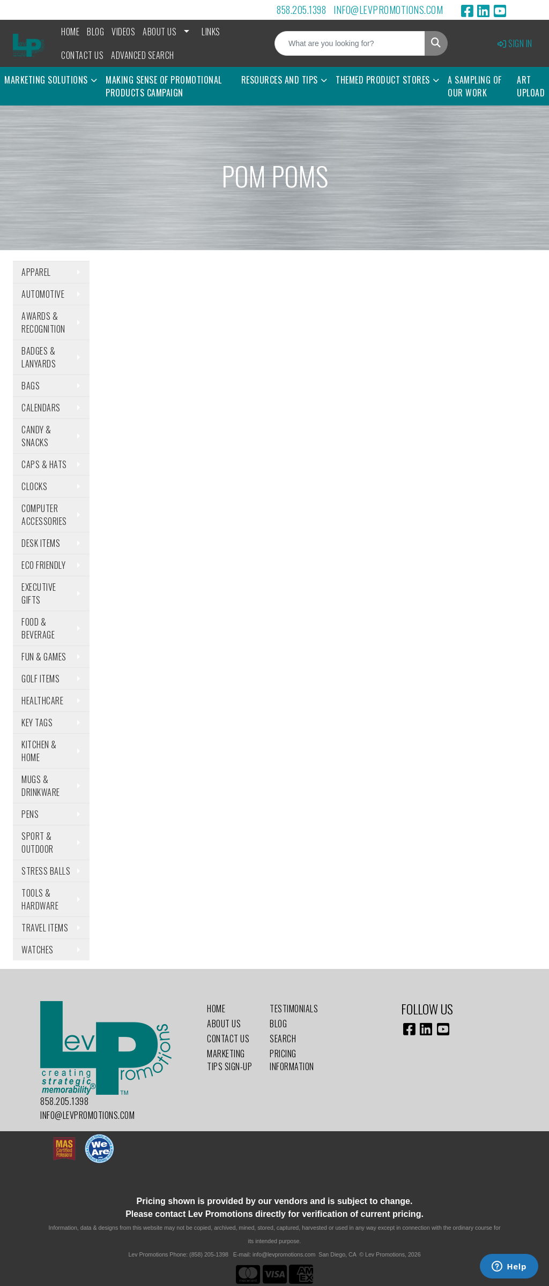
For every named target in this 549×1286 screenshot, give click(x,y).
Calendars (41, 407)
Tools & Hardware (39, 899)
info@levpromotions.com (388, 10)
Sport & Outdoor (37, 842)
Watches (37, 949)
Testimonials (294, 1008)
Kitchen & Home (39, 751)
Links (211, 31)
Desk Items (40, 543)
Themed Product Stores (383, 79)
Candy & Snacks (36, 436)
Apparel (36, 272)
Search (283, 1038)
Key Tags (37, 722)
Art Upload (531, 86)
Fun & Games (43, 656)
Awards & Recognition (43, 322)
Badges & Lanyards (38, 357)
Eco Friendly (43, 565)
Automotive (42, 294)
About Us (159, 31)
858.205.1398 (301, 10)
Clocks (34, 486)
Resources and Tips (279, 79)
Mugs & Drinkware (40, 786)
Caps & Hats (44, 464)
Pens (30, 814)
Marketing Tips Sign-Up (229, 1060)
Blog (95, 31)
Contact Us (82, 55)
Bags (30, 385)
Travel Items (44, 927)
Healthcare (42, 700)
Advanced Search (142, 55)
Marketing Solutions (46, 79)
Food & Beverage (38, 628)
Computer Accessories (44, 515)
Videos (123, 31)
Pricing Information (292, 1060)
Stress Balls (45, 870)
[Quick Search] (349, 43)
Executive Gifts (38, 593)
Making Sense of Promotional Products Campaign (164, 86)
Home (70, 31)
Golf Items (40, 678)
